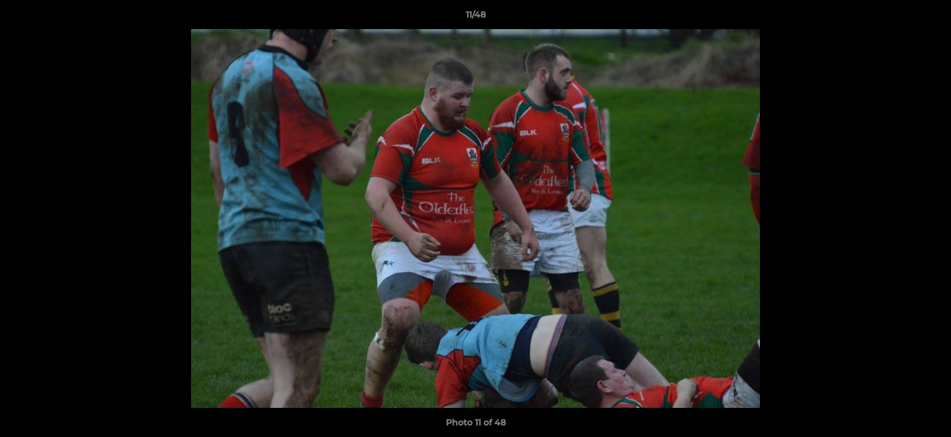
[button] (929, 17)
